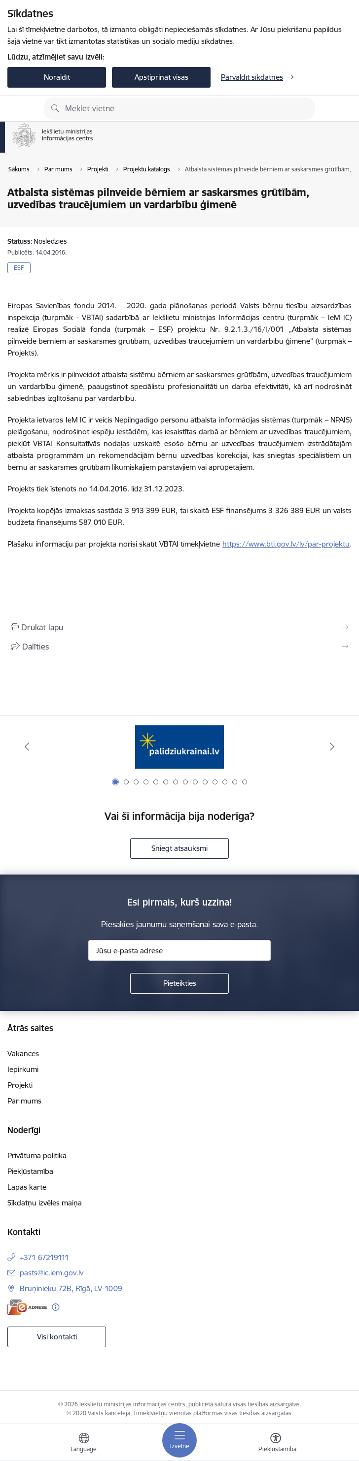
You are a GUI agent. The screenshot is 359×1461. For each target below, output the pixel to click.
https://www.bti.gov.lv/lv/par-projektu (286, 544)
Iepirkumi (22, 1069)
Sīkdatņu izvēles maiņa (44, 1202)
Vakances (23, 1053)
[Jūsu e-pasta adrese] (179, 950)
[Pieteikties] (179, 983)
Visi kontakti (57, 1336)
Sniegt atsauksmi (179, 848)
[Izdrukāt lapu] (179, 627)
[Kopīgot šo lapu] (179, 646)
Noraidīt (57, 77)
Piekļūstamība (30, 1171)
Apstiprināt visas (161, 77)
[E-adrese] (27, 1307)
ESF (19, 267)
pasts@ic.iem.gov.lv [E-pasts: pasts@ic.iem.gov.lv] (51, 1272)
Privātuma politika (37, 1155)
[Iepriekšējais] (27, 746)
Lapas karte (26, 1187)
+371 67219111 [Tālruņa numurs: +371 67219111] (44, 1257)
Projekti (20, 1085)
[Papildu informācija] (55, 1307)
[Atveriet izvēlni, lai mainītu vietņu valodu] (84, 1443)
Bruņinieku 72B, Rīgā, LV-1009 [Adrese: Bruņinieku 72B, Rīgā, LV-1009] (71, 1288)
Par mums (24, 1100)
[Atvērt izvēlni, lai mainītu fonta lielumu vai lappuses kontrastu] (275, 1443)
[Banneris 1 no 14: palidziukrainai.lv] (179, 746)
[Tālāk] (332, 746)
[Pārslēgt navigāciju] (179, 1440)
